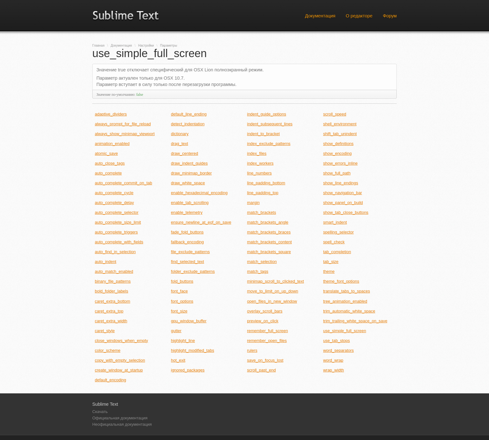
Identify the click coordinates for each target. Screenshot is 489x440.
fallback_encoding (187, 242)
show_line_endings (340, 183)
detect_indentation (188, 123)
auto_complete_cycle (114, 192)
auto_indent (105, 261)
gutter (176, 330)
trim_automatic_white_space (349, 311)
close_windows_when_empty (121, 340)
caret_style (105, 330)
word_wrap (333, 360)
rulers (252, 350)
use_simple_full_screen (344, 330)
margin (253, 202)
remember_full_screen (267, 330)
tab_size (330, 261)
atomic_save (106, 153)
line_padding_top (262, 192)
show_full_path (336, 173)
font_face (179, 291)
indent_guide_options (266, 114)
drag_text (179, 143)
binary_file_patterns (113, 281)
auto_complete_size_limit (118, 222)
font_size (179, 311)
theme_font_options (341, 281)
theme (329, 271)
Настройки (146, 45)
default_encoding (110, 380)
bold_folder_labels (111, 291)
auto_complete (108, 173)
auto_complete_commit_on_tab (123, 183)
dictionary (179, 133)
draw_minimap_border (191, 173)
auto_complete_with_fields (119, 242)
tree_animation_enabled (345, 301)
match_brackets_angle (267, 222)
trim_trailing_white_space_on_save (355, 321)
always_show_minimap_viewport (125, 133)
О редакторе (359, 15)
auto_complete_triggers (116, 232)
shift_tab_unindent (340, 133)
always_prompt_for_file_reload (123, 123)
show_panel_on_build (343, 202)
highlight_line (183, 340)
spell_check (334, 242)
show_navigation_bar (342, 192)
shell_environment (339, 123)
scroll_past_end (261, 370)
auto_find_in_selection (115, 251)
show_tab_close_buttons (345, 212)
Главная (98, 45)
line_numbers (259, 173)
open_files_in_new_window (272, 301)
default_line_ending (188, 114)
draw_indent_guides (189, 163)
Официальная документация (119, 418)
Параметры (168, 45)
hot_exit (178, 360)
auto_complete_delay (114, 202)
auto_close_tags (110, 163)
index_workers (260, 163)
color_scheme (108, 350)
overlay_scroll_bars (265, 311)
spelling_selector (338, 232)
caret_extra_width (111, 321)
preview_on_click (262, 321)
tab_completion (337, 251)
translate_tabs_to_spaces (346, 291)
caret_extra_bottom (112, 301)
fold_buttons (182, 281)
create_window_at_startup (119, 370)
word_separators (338, 350)
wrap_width (333, 370)
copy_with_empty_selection (120, 360)
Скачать (100, 411)
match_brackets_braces (269, 232)
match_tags (257, 271)
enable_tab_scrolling (190, 202)
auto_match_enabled (114, 271)
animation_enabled (112, 143)
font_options (182, 301)
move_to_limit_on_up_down (272, 291)
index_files (256, 153)
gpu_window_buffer (188, 321)
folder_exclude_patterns (193, 271)
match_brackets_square (269, 251)
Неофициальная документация (122, 424)
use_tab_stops (336, 340)
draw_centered (184, 153)
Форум (390, 15)
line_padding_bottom (266, 183)
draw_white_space (188, 183)
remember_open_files (267, 340)
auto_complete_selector (117, 212)
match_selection (262, 261)
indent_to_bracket (263, 133)
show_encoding (337, 153)
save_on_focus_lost (265, 360)
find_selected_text (187, 261)
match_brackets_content (269, 242)
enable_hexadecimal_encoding (199, 192)
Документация (320, 15)
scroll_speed (334, 114)
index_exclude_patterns (268, 143)
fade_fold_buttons (187, 232)
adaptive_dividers (111, 114)
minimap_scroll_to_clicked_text (275, 281)
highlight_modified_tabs (192, 350)
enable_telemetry (186, 212)
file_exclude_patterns (190, 251)
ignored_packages (188, 370)
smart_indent (335, 222)
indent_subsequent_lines (269, 123)
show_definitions (338, 143)
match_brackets (261, 212)
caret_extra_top (109, 311)
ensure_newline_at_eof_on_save (201, 222)
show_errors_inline (340, 163)
